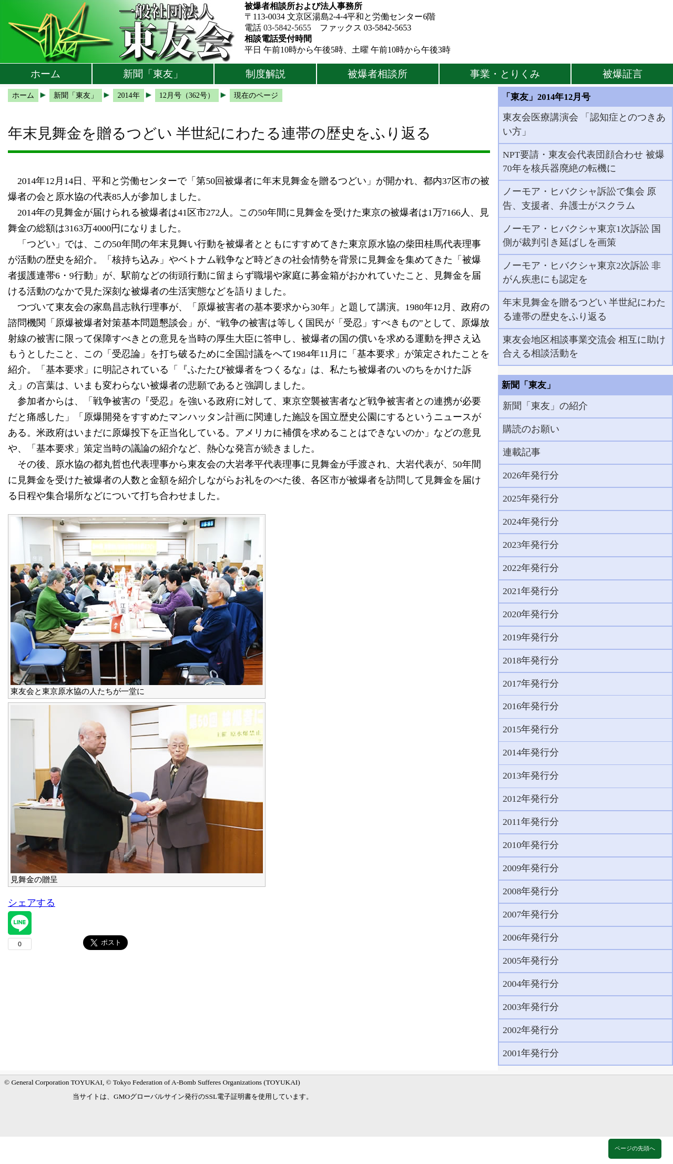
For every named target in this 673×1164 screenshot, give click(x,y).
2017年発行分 (531, 683)
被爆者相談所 (377, 73)
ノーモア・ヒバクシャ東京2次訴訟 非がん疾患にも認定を (582, 272)
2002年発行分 (531, 1030)
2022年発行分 (531, 568)
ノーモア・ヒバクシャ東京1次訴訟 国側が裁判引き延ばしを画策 (582, 235)
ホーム (45, 73)
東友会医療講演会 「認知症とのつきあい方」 (584, 124)
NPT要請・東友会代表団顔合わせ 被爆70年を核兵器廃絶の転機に (584, 161)
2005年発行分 (531, 960)
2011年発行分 (531, 821)
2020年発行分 (531, 614)
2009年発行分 (531, 868)
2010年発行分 (531, 845)
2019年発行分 (531, 637)
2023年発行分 (531, 544)
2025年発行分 (531, 498)
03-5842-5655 (287, 27)
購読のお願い (531, 429)
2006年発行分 (531, 937)
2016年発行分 (531, 706)
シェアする (31, 902)
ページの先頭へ (635, 1148)
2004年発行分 (531, 983)
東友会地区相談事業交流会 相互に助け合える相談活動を (584, 346)
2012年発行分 (531, 798)
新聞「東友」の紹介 (545, 406)
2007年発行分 (531, 914)
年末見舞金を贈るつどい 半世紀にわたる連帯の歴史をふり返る (584, 309)
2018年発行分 (531, 660)
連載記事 (522, 452)
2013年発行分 (531, 775)
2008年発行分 (531, 891)
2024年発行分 (531, 521)
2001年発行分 (531, 1053)
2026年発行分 (531, 475)
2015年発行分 (531, 729)
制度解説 (265, 73)
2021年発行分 (531, 591)
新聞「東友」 (153, 73)
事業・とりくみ (505, 73)
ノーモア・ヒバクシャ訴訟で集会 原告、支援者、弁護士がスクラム (579, 198)
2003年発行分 (531, 1007)
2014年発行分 (531, 752)
